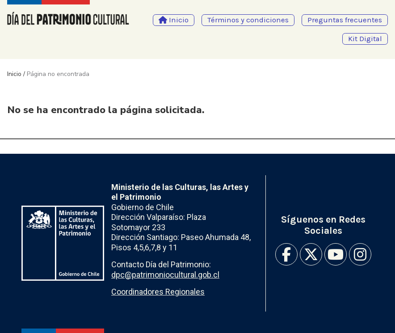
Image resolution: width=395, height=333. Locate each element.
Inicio (14, 74)
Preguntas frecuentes (344, 20)
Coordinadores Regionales (158, 291)
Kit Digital (365, 38)
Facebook (286, 254)
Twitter (311, 254)
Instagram (360, 254)
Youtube (335, 254)
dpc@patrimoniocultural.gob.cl (165, 274)
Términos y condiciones (248, 20)
